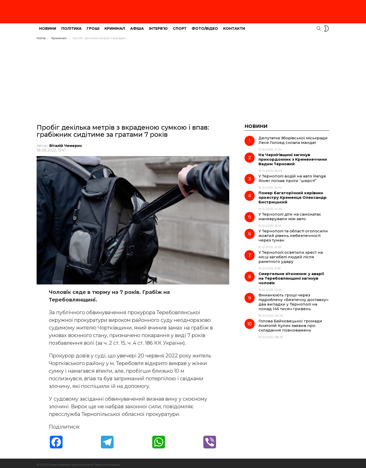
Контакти (234, 25)
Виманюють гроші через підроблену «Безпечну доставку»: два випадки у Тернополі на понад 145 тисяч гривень (293, 299)
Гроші (93, 25)
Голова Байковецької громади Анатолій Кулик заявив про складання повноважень (290, 323)
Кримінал (114, 25)
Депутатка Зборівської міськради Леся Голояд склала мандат (293, 137)
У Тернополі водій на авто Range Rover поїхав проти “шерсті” (292, 175)
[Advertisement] (183, 75)
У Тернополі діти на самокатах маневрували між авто (289, 213)
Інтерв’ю (158, 25)
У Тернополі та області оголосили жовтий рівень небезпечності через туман (293, 233)
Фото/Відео (205, 25)
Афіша (137, 25)
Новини (47, 25)
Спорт (180, 25)
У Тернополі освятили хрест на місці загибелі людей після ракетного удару (290, 254)
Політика (71, 25)
